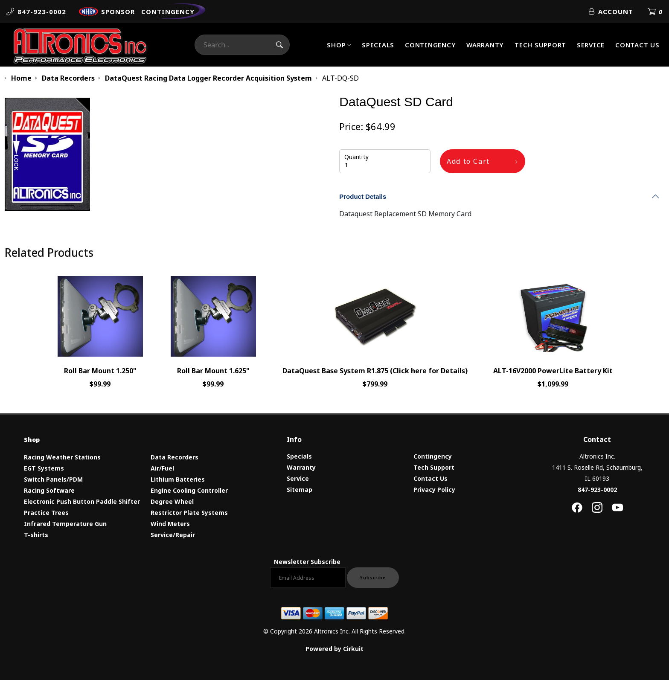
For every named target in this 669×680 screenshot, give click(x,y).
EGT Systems (44, 468)
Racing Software (49, 490)
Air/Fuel (162, 468)
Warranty (485, 45)
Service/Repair (173, 535)
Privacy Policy (434, 489)
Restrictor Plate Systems (189, 513)
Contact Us (637, 45)
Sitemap (299, 489)
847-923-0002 (597, 489)
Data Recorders (174, 457)
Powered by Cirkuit (334, 649)
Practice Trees (46, 513)
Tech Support (540, 45)
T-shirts (36, 535)
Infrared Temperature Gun (65, 524)
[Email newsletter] (308, 577)
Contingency (430, 45)
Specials (378, 45)
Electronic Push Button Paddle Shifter (82, 501)
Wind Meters (170, 524)
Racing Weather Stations (62, 457)
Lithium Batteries (178, 479)
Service (591, 45)
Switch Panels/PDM (53, 479)
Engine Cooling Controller (189, 490)
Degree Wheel (172, 501)
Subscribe (373, 578)
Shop (336, 45)
